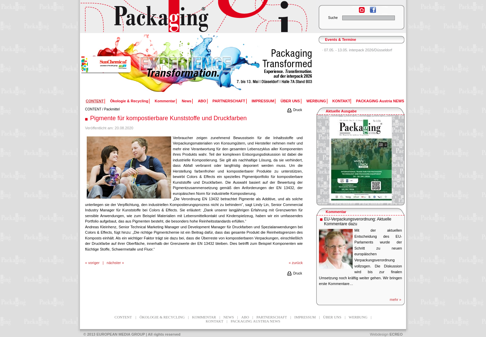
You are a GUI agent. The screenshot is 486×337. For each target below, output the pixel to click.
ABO (202, 101)
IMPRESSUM (263, 101)
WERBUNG (316, 101)
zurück (297, 263)
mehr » (395, 299)
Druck (294, 109)
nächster (114, 263)
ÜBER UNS (290, 101)
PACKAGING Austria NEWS (380, 101)
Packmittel (112, 109)
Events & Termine (340, 39)
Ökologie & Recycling (129, 101)
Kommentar (165, 101)
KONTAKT (341, 101)
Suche (333, 18)
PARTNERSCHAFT (229, 101)
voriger (94, 263)
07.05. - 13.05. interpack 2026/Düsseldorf (358, 50)
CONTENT (93, 109)
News (186, 101)
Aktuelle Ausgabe (341, 111)
